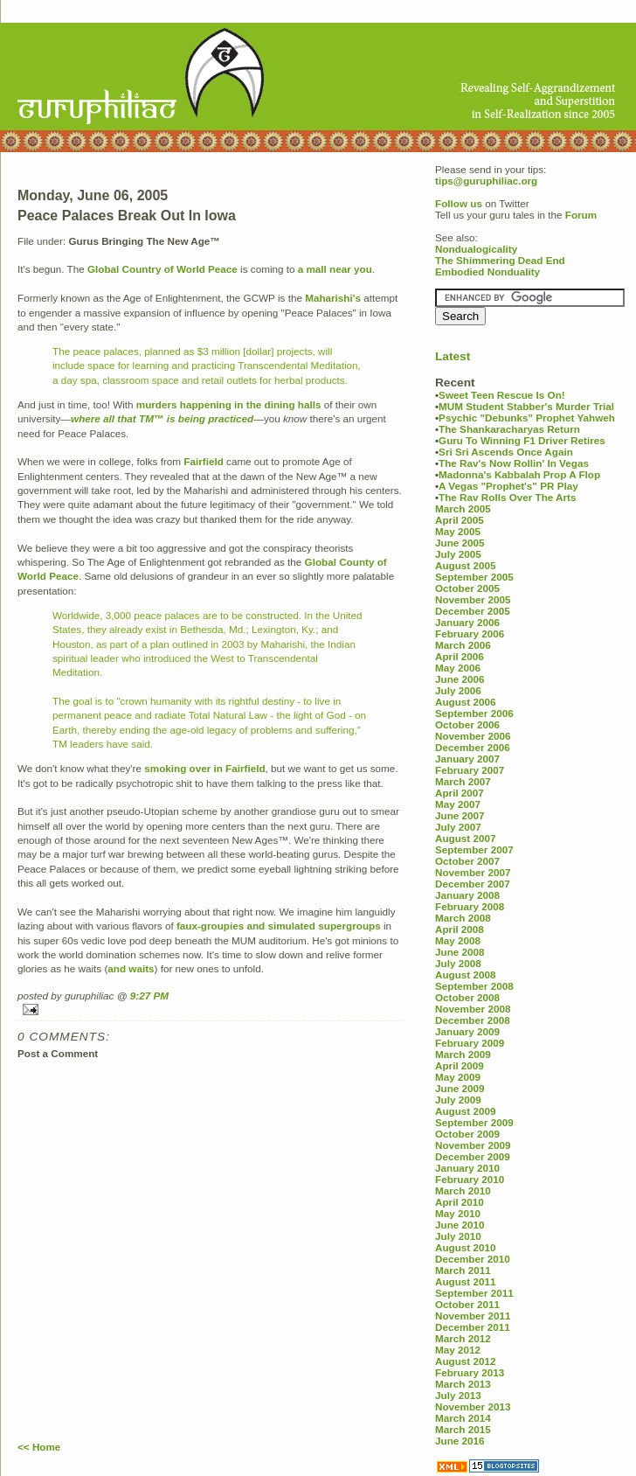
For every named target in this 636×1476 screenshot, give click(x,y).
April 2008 (459, 929)
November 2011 (472, 1315)
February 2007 (469, 770)
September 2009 (474, 1122)
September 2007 (474, 849)
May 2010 (457, 1213)
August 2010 (465, 1247)
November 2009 (472, 1145)
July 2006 (458, 690)
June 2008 (460, 951)
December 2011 (472, 1327)
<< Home (38, 1446)
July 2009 (458, 1099)
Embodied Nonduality (487, 271)
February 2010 (469, 1179)
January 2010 (467, 1167)
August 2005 (465, 565)
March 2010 (463, 1190)
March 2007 (463, 781)
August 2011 (465, 1281)
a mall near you (335, 269)
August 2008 (465, 974)
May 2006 (457, 667)
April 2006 (459, 656)
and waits (130, 968)
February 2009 (469, 1042)
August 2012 (465, 1361)
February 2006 (469, 633)
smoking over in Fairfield (204, 768)
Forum (581, 214)
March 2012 (463, 1338)
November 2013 (472, 1406)
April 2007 (459, 792)
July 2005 (458, 554)
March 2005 (463, 508)
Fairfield (203, 461)
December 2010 (472, 1258)
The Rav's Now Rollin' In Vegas (514, 463)
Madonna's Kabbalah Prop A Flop (519, 474)
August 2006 (465, 701)
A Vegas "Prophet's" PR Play (508, 485)
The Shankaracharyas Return (509, 429)
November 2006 (472, 735)
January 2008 (467, 895)
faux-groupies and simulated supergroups (278, 925)
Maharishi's (333, 297)
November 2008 (472, 1008)
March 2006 (463, 645)
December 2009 (472, 1156)
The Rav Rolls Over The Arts (507, 497)
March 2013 (463, 1383)
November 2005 (472, 599)
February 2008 (469, 906)
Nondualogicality (476, 248)
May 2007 (457, 804)
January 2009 (467, 1031)
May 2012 (457, 1349)
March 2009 (463, 1054)
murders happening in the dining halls (228, 404)
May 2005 (457, 531)
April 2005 (459, 520)
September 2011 (474, 1292)
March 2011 (463, 1270)
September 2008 (474, 986)
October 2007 (467, 861)
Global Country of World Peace (162, 269)
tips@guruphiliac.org (486, 180)
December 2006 (472, 747)
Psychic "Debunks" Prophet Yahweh (527, 417)
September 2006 (474, 713)
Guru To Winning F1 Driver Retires (522, 440)
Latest (452, 356)
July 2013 (458, 1395)
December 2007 (472, 883)
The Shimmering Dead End (500, 260)
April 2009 (459, 1065)
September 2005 (474, 576)
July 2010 (458, 1236)
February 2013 (469, 1372)
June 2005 (460, 542)
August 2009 (465, 1111)
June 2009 (460, 1088)
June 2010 (460, 1224)
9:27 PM (149, 995)
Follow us (458, 203)
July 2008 (458, 963)
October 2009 (467, 1133)
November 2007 (472, 872)
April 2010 (459, 1202)
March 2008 (463, 917)
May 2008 (457, 940)
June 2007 (460, 815)
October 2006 (467, 724)
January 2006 (467, 622)
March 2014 (463, 1418)
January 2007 (467, 758)
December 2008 (472, 1020)
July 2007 (458, 826)
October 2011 (467, 1304)
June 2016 (460, 1440)
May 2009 (457, 1077)
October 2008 (467, 997)
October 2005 (467, 588)
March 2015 (463, 1429)
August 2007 (465, 838)
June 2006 (460, 679)
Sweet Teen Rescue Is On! (502, 394)
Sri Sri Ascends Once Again (506, 451)
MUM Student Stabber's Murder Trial (526, 406)
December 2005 (472, 610)
